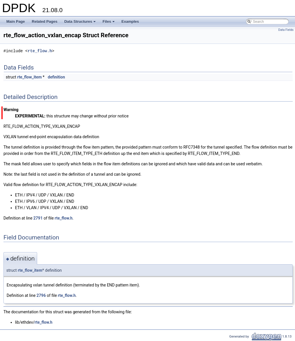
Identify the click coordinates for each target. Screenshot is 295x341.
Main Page (15, 21)
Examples (130, 21)
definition (56, 77)
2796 (41, 295)
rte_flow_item (29, 77)
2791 (38, 218)
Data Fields (286, 30)
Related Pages (44, 21)
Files (109, 23)
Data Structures (80, 23)
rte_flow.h (40, 51)
